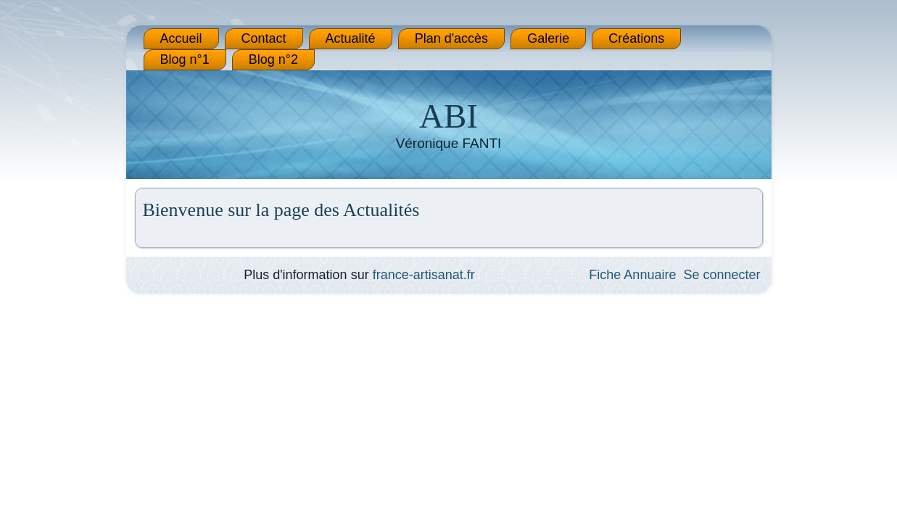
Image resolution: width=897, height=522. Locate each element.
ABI (448, 116)
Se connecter (721, 275)
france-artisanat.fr (424, 275)
